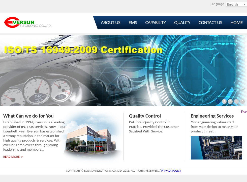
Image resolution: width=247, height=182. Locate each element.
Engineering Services (212, 116)
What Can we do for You (28, 116)
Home (235, 22)
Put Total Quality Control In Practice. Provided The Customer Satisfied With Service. (154, 126)
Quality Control (145, 116)
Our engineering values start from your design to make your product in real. (214, 126)
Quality (183, 22)
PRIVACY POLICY (171, 170)
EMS (132, 22)
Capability (158, 22)
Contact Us (209, 22)
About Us (106, 22)
